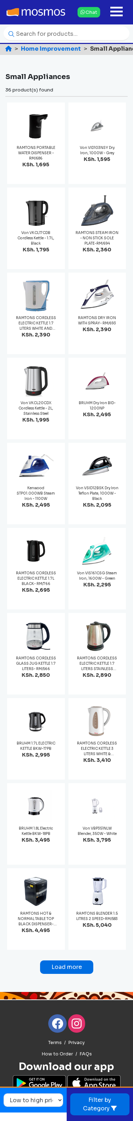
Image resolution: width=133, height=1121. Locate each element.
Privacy (76, 1042)
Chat (88, 12)
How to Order (57, 1054)
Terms (55, 1042)
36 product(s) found (29, 90)
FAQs (85, 1054)
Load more (66, 967)
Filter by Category (100, 1104)
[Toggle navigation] (116, 12)
